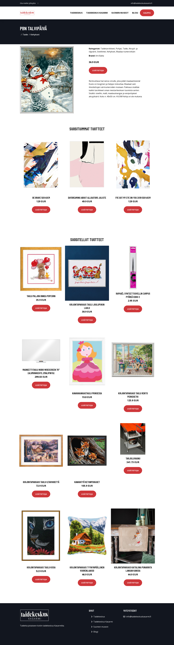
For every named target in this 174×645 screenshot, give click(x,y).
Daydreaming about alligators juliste (87, 197)
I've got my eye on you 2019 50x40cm (133, 197)
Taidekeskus (76, 12)
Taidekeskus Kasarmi (97, 12)
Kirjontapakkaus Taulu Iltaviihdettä (41, 481)
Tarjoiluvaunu (133, 458)
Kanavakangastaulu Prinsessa (87, 393)
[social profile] (38, 3)
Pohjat (119, 48)
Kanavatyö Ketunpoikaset (87, 481)
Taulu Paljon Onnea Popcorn (41, 296)
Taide (25, 34)
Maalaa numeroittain (125, 51)
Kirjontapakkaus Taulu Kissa (41, 567)
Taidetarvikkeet (108, 48)
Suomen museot (120, 12)
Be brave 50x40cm (41, 197)
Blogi (135, 12)
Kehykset (35, 34)
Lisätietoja (98, 70)
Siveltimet (101, 51)
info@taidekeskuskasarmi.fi (141, 3)
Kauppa (147, 13)
